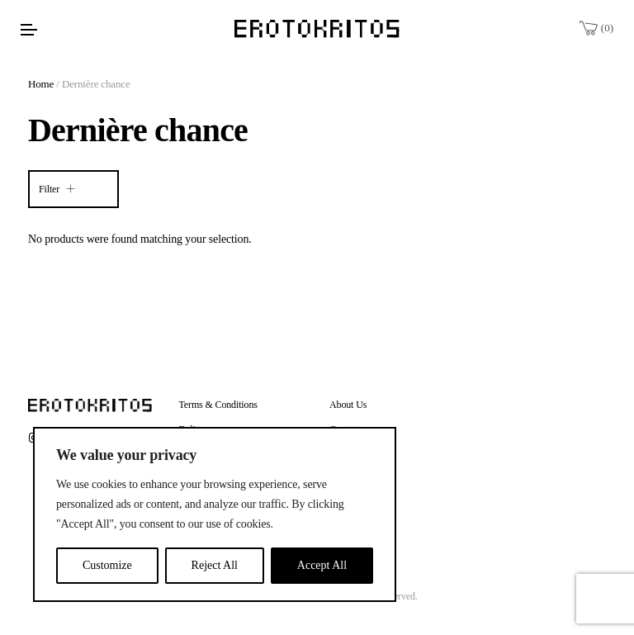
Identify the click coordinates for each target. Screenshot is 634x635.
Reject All (215, 565)
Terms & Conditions (218, 404)
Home (41, 84)
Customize (107, 565)
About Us (348, 404)
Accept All (322, 565)
